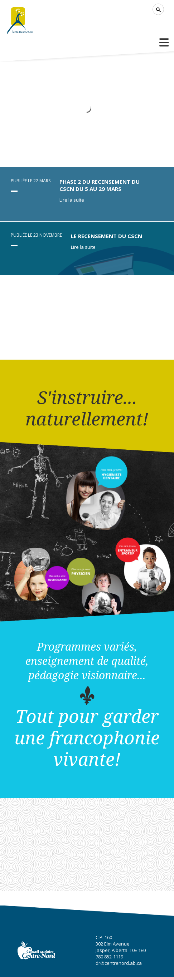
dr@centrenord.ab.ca (119, 963)
